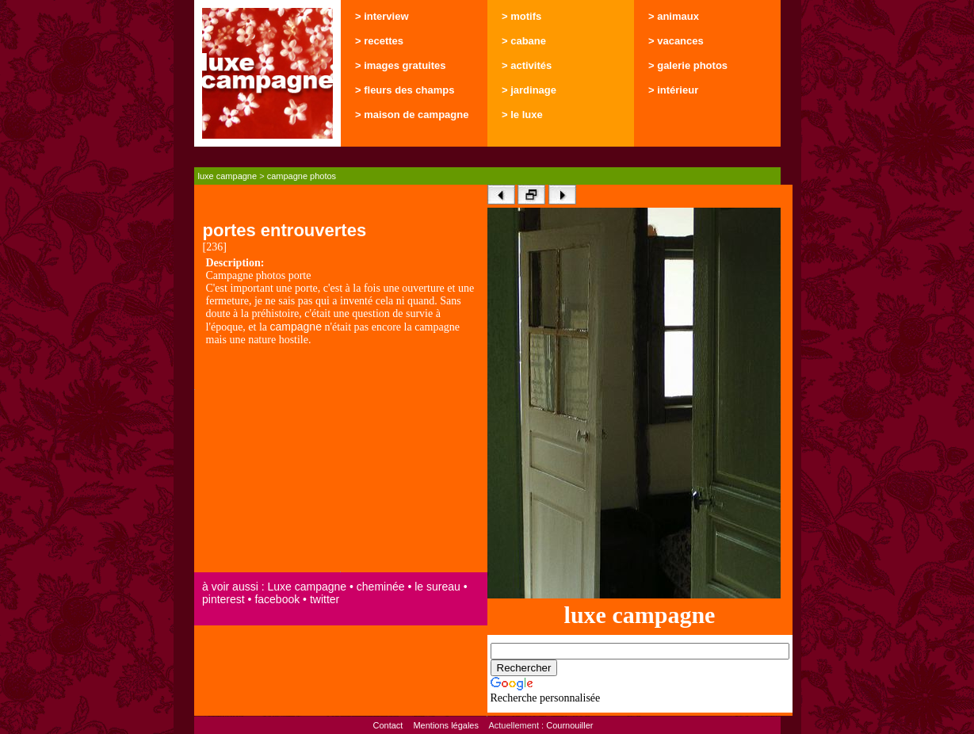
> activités (527, 65)
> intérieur (673, 90)
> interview (382, 16)
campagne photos (301, 176)
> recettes (379, 41)
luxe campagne (228, 176)
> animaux (673, 16)
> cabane (524, 41)
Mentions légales (446, 725)
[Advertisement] (341, 461)
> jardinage (529, 90)
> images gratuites (400, 65)
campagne (296, 326)
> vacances (676, 41)
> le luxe (522, 114)
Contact (387, 725)
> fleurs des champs (404, 90)
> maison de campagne (411, 114)
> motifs (521, 16)
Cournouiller (569, 725)
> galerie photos (688, 65)
